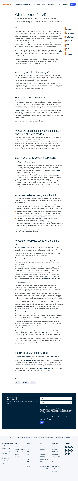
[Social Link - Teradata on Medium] (71, 447)
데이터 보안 (42, 456)
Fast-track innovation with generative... (62, 437)
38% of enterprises (25, 225)
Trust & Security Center (7, 450)
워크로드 (17, 453)
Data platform (43, 453)
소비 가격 (17, 456)
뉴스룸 (53, 468)
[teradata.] (6, 4)
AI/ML (41, 446)
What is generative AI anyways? (70, 28)
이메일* (42, 398)
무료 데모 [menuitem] (65, 4)
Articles (33, 382)
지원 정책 (72, 475)
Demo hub (42, 463)
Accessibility (66, 475)
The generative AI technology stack (25, 437)
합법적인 (55, 475)
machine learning (20, 86)
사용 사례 (29, 458)
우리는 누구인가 (55, 446)
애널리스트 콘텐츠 (6, 458)
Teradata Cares (55, 458)
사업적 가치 (5, 460)
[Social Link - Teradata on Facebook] (71, 450)
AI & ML (18, 382)
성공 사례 (4, 453)
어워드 (3, 455)
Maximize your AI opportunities (70, 53)
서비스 (28, 466)
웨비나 (41, 461)
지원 (68, 0)
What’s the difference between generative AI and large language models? (70, 37)
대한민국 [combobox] (72, 0)
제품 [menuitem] (33, 4)
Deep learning (19, 110)
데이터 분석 (42, 449)
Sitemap (34, 475)
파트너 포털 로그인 (31, 463)
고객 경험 (29, 449)
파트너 (28, 461)
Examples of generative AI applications (69, 41)
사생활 (39, 475)
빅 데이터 (25, 382)
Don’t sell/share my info (46, 475)
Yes (42, 406)
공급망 (28, 456)
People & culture (56, 456)
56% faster (21, 325)
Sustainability (55, 453)
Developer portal (44, 466)
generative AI (25, 75)
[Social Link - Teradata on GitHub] (69, 447)
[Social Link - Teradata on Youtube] (69, 450)
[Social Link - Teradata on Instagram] (66, 453)
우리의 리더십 (55, 449)
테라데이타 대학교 (44, 458)
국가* (41, 400)
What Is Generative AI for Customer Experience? (43, 437)
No (46, 406)
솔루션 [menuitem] (38, 4)
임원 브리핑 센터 (56, 466)
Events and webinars (57, 463)
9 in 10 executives (24, 356)
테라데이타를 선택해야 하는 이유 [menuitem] (23, 4)
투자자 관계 (54, 471)
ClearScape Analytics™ (30, 364)
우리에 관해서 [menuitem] (51, 4)
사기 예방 (29, 453)
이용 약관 (61, 475)
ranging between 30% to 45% (50, 278)
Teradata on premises (20, 449)
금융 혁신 (29, 451)
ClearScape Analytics (20, 451)
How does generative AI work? (70, 33)
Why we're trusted (6, 448)
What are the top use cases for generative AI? (71, 49)
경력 (53, 461)
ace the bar (56, 170)
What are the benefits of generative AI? (69, 45)
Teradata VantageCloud (30, 360)
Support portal (43, 468)
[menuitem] (59, 4)
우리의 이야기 (55, 451)
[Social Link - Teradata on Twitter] (66, 450)
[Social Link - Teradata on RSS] (69, 453)
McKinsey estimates (21, 247)
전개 (3, 462)
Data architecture (44, 451)
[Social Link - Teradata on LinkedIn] (66, 447)
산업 (28, 446)
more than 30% (42, 332)
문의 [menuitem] (72, 4)
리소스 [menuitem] (43, 4)
